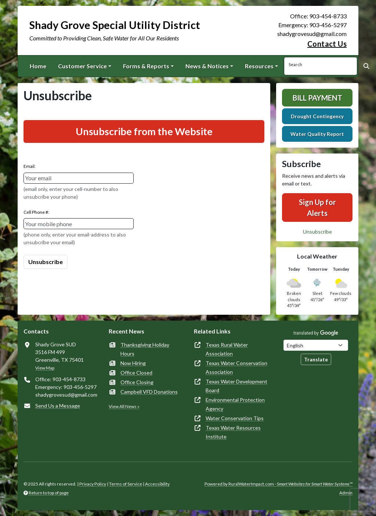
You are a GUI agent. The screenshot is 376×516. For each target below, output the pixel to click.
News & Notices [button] (207, 65)
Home (38, 65)
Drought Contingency (317, 116)
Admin (345, 492)
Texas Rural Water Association (227, 349)
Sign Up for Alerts (317, 207)
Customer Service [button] (82, 65)
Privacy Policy (92, 484)
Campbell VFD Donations (149, 392)
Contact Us (327, 43)
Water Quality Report (317, 134)
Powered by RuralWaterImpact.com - (278, 484)
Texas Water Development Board (236, 385)
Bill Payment (317, 97)
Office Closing (136, 382)
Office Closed (136, 372)
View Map (44, 368)
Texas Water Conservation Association (236, 367)
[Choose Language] (315, 345)
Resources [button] (259, 65)
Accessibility (157, 484)
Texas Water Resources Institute (233, 432)
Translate (316, 359)
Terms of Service (125, 484)
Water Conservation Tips (235, 418)
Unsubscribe (317, 231)
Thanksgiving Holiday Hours (144, 349)
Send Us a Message (57, 406)
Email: (30, 166)
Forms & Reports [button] (146, 65)
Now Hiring (133, 363)
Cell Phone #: (36, 212)
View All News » (124, 406)
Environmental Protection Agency (235, 404)
